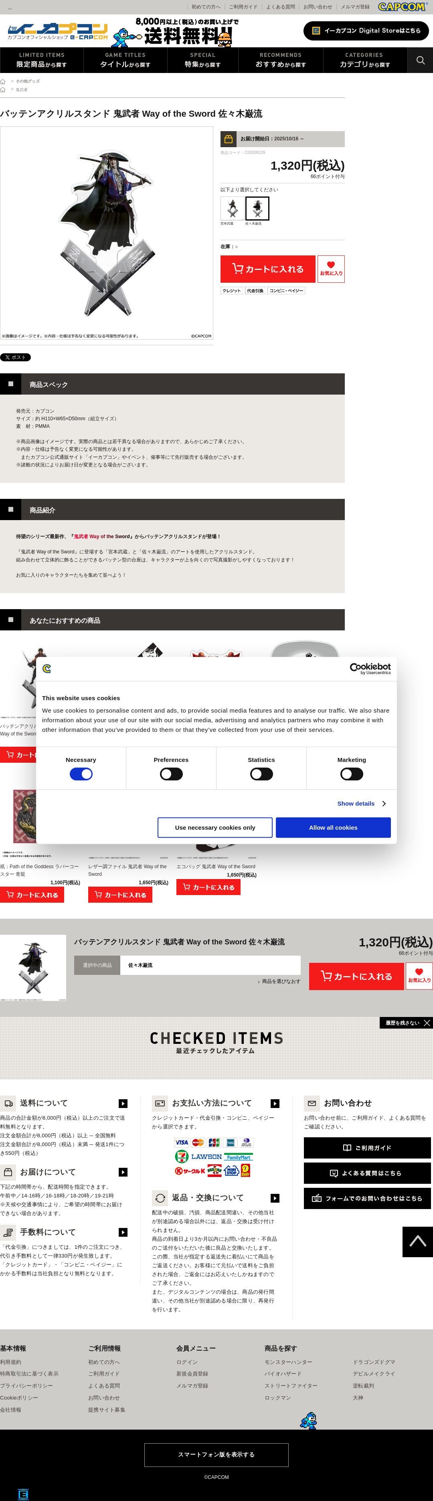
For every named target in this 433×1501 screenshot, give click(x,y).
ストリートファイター (291, 1386)
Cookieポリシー (19, 1398)
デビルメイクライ (374, 1374)
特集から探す (203, 60)
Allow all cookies (333, 827)
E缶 (23, 1494)
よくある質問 (280, 7)
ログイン (187, 1362)
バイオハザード (283, 1374)
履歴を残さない (402, 1023)
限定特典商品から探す (41, 60)
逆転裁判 (363, 1386)
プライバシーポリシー (26, 1386)
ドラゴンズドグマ (374, 1362)
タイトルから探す (125, 60)
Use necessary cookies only (215, 827)
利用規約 (10, 1362)
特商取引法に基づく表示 (29, 1374)
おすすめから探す (281, 60)
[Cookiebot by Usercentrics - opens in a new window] (356, 669)
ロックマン (278, 1398)
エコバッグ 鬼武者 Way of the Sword (215, 866)
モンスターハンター (288, 1362)
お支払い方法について (202, 1103)
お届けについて (38, 1172)
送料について (34, 1103)
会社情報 (10, 1410)
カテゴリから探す (365, 60)
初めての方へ (104, 1362)
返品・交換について (198, 1197)
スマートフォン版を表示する (216, 1454)
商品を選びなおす (281, 981)
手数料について (38, 1232)
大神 (358, 1398)
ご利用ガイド (104, 1374)
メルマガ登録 (355, 7)
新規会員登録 (192, 1374)
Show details (356, 803)
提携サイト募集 (106, 1410)
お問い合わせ (318, 7)
